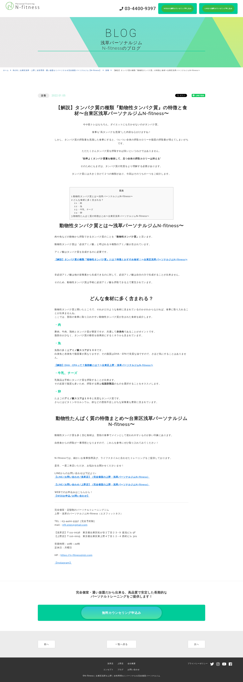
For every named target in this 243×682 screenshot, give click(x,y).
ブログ (120, 669)
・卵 (78, 213)
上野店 (120, 663)
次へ (196, 644)
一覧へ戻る (121, 644)
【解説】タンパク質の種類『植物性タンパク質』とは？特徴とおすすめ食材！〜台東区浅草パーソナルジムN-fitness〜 (121, 259)
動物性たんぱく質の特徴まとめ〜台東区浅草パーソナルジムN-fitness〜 (110, 216)
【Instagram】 (63, 562)
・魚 (78, 206)
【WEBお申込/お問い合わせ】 (72, 496)
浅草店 (110, 663)
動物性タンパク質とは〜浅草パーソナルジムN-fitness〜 (102, 196)
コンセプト (108, 669)
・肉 (78, 203)
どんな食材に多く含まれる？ (87, 200)
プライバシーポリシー (198, 663)
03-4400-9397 (137, 8)
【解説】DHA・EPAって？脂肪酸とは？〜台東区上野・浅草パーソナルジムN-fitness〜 (104, 365)
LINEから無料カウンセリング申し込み (218, 8)
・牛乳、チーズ (83, 209)
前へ (46, 644)
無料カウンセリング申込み (121, 613)
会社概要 (132, 663)
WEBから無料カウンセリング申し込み (177, 8)
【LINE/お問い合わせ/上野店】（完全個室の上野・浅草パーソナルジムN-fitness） (102, 484)
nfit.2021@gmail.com (74, 525)
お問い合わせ (134, 669)
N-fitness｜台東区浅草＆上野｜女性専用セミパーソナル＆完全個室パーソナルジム (122, 676)
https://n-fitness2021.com (76, 555)
